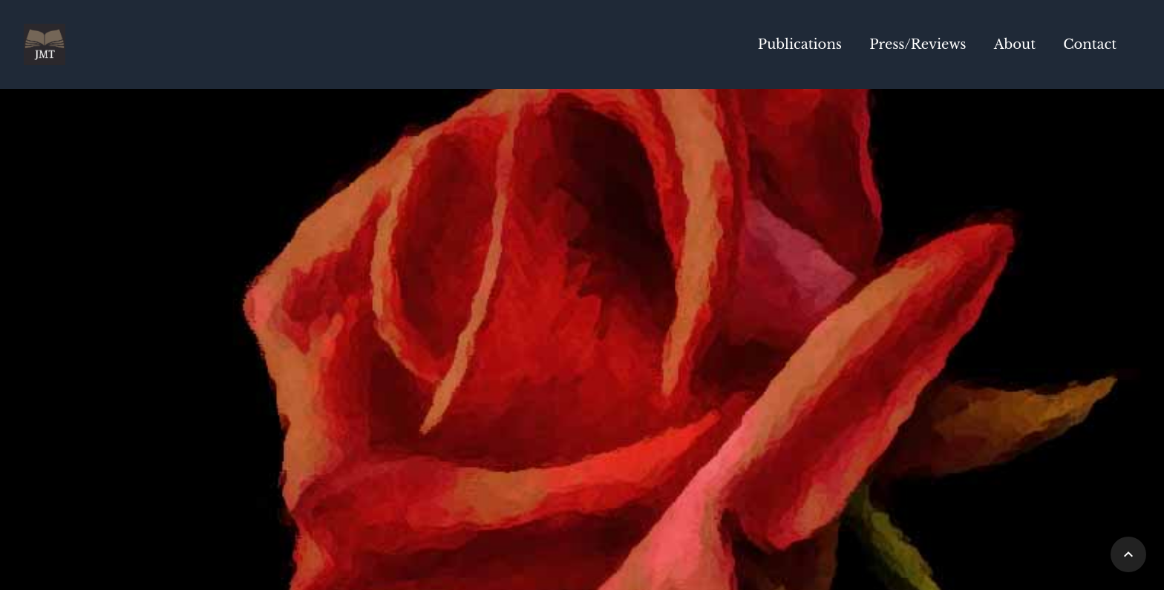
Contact (1089, 44)
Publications (800, 44)
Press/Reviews (917, 44)
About (1015, 44)
